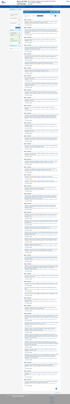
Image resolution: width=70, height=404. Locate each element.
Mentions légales (18, 398)
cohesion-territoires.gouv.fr (51, 402)
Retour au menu (57, 392)
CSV (54, 11)
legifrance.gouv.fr (52, 397)
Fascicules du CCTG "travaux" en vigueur (15, 48)
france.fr (52, 399)
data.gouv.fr (51, 400)
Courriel (58, 11)
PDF (51, 11)
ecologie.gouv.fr (52, 401)
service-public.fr (52, 396)
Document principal (29, 34)
